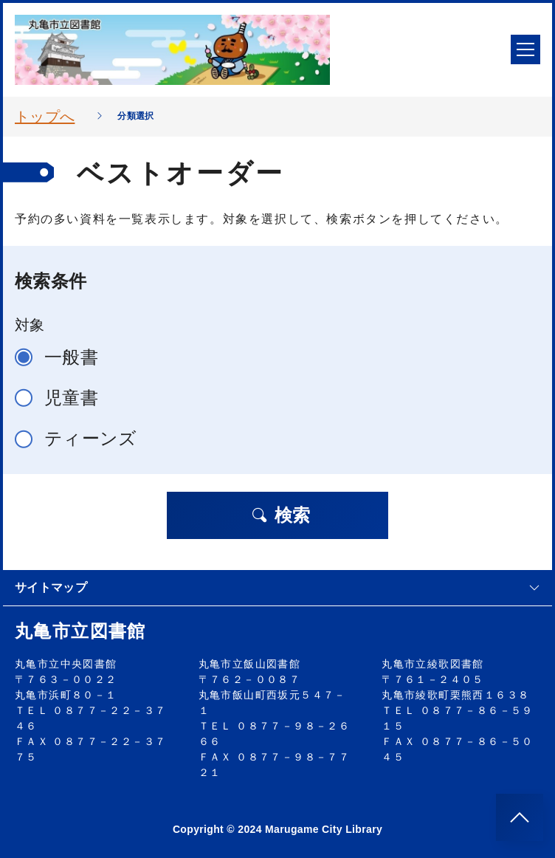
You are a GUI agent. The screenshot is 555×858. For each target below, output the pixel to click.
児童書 (62, 398)
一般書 (62, 357)
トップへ (45, 117)
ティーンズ (82, 438)
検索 (280, 515)
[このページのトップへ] (519, 817)
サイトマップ (277, 587)
